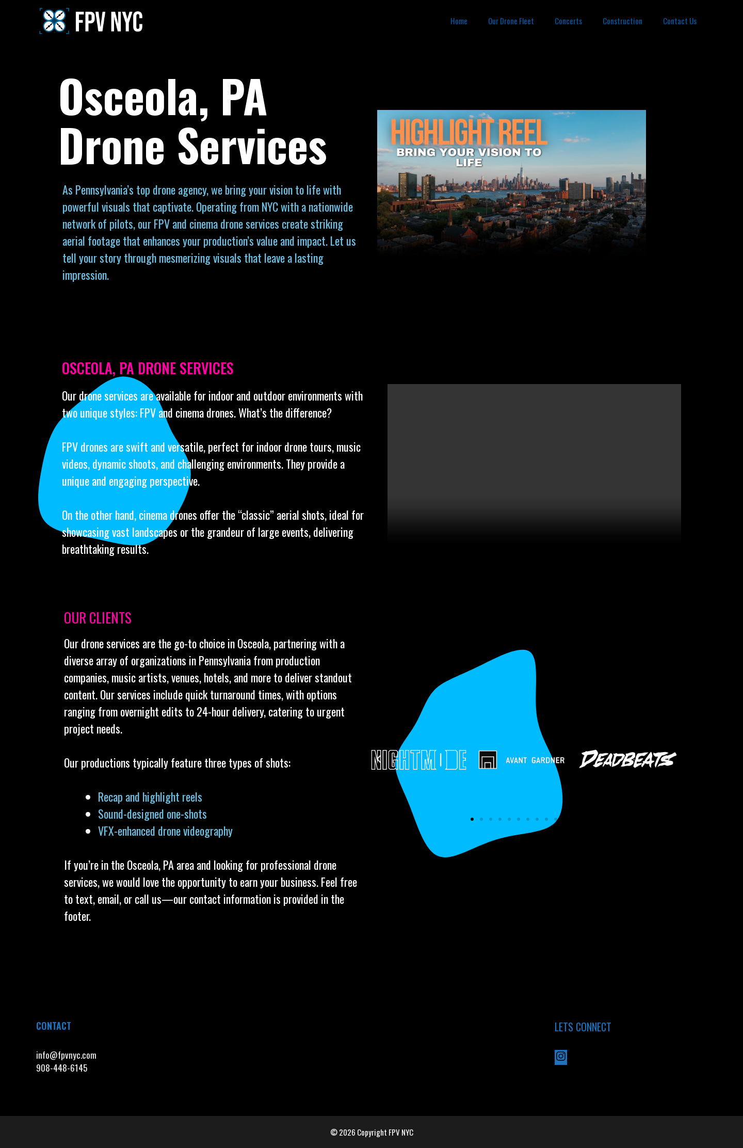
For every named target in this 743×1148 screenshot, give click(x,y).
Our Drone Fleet (511, 20)
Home (458, 20)
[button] (379, 759)
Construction (622, 20)
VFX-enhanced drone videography (166, 830)
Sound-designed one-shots (152, 813)
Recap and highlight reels (150, 796)
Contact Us (680, 20)
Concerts (568, 20)
